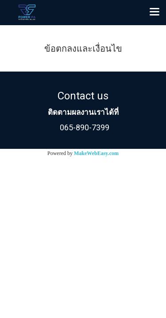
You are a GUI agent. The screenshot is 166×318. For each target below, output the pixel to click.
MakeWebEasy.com (96, 153)
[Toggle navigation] (154, 12)
